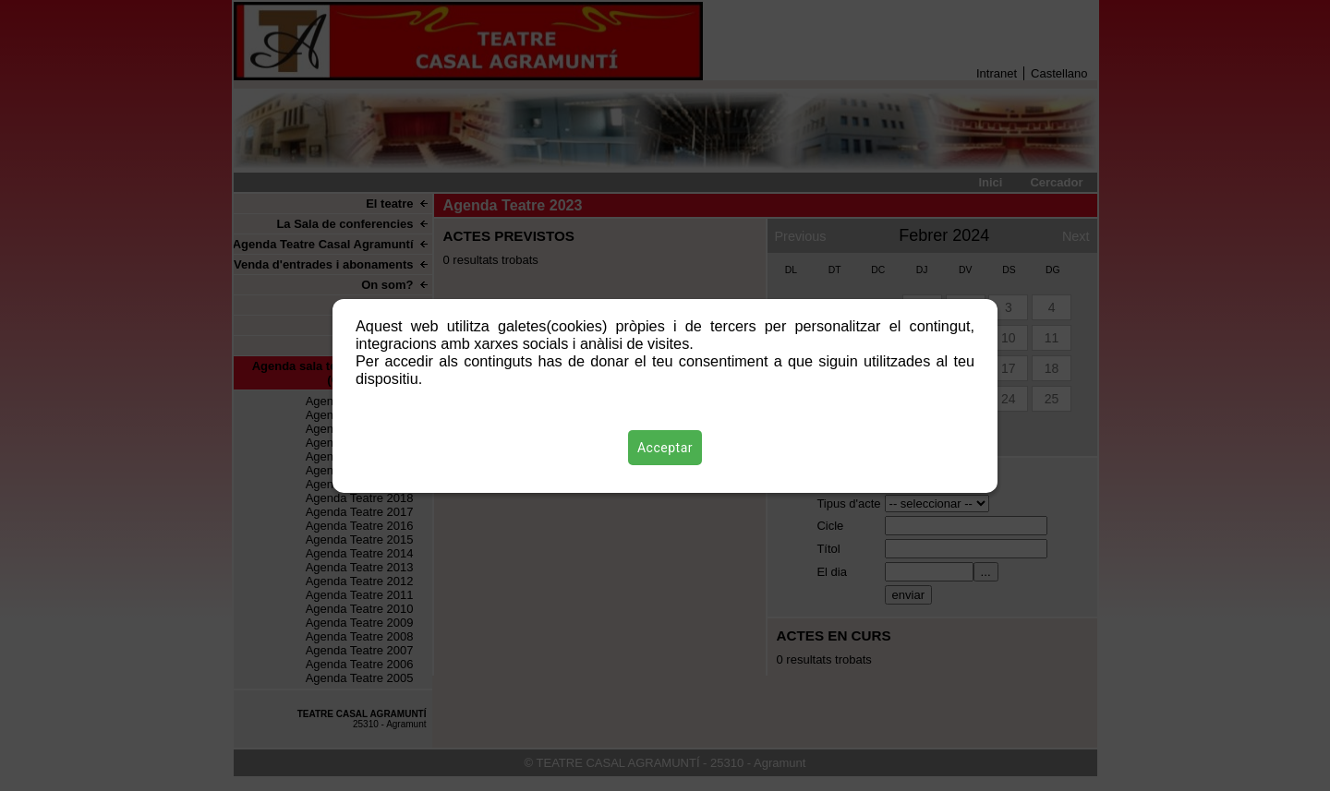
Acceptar (665, 447)
